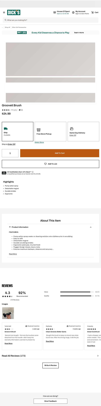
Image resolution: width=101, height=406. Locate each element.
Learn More (79, 33)
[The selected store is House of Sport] (61, 12)
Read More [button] (13, 254)
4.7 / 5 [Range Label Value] (97, 296)
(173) (15, 110)
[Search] (52, 20)
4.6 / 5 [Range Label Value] (97, 292)
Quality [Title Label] (46, 296)
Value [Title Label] (46, 292)
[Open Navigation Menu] (4, 12)
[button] (39, 142)
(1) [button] (21, 110)
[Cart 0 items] (95, 12)
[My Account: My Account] (80, 12)
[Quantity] (10, 153)
